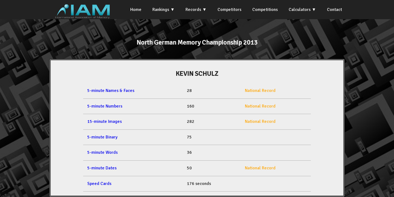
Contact (334, 9)
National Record (260, 90)
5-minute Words (102, 152)
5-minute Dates (102, 168)
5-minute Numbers (104, 106)
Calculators (300, 9)
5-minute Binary (102, 137)
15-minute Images (104, 121)
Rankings (160, 9)
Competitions (265, 9)
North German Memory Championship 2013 (197, 42)
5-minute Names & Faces (110, 90)
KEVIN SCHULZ (197, 73)
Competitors (229, 9)
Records (193, 9)
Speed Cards (99, 183)
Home (135, 9)
